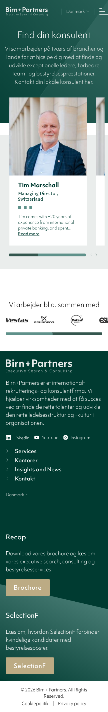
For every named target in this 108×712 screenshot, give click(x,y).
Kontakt (20, 478)
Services (21, 451)
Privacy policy (72, 703)
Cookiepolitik (35, 703)
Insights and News (33, 469)
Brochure (28, 587)
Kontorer (21, 460)
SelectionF (30, 666)
